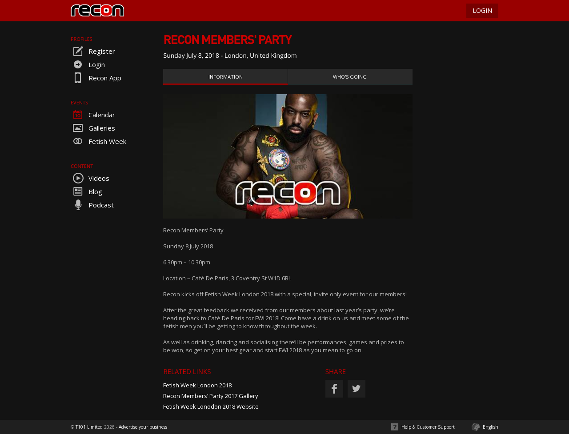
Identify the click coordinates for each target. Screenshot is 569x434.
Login (88, 64)
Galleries (93, 128)
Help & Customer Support (428, 427)
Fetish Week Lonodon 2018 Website (211, 406)
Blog (86, 191)
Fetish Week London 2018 (197, 385)
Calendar (93, 114)
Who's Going (350, 76)
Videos (90, 178)
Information (225, 76)
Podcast (92, 204)
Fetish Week (98, 141)
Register (93, 51)
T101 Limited (89, 427)
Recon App (96, 77)
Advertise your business (143, 427)
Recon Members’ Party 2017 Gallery (210, 396)
